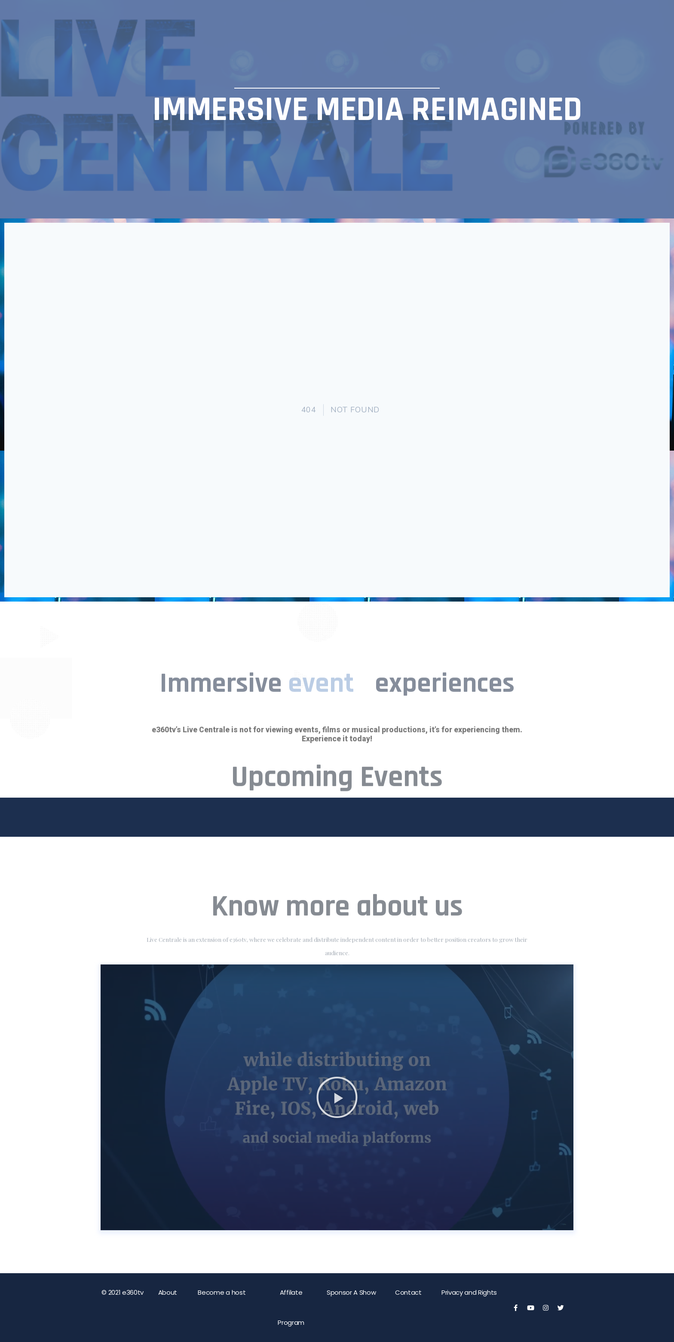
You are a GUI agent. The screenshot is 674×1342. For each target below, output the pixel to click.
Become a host (221, 1292)
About (167, 1292)
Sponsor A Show (351, 1292)
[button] (337, 1097)
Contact (408, 1292)
